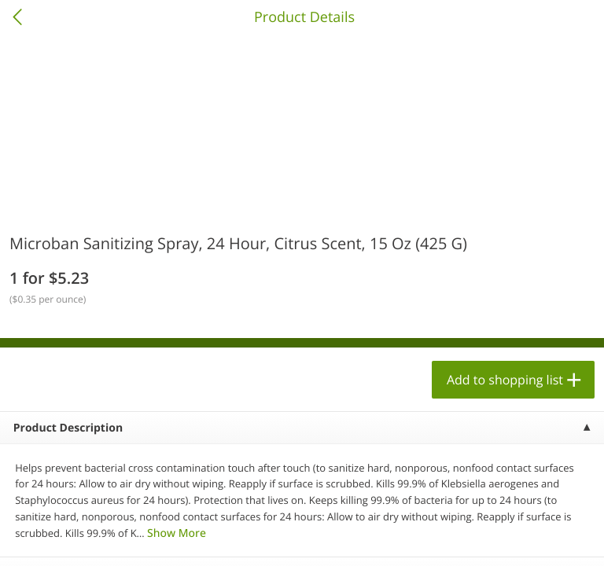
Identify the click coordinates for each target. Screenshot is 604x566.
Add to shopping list (505, 379)
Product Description (68, 428)
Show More (176, 533)
